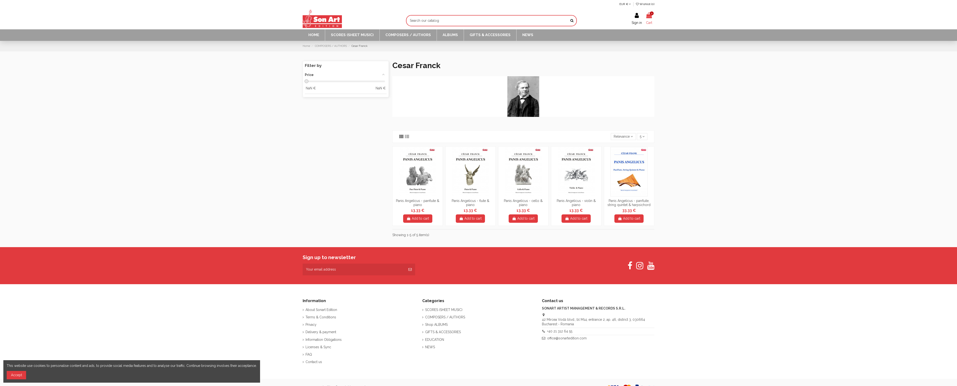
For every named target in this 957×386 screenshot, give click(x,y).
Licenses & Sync (318, 347)
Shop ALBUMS (436, 324)
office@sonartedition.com (567, 338)
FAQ (309, 354)
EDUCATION (434, 340)
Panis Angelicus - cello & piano (523, 203)
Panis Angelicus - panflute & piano (417, 203)
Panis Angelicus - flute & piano (470, 203)
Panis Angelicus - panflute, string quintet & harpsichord (629, 203)
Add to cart (417, 218)
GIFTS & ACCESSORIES (443, 332)
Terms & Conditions (321, 317)
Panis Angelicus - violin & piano (576, 203)
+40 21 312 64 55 (559, 331)
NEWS (430, 347)
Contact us (314, 362)
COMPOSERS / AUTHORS (445, 317)
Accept (16, 375)
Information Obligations (324, 340)
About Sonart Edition (321, 310)
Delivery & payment (321, 332)
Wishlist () (645, 4)
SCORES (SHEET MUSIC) (443, 310)
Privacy (311, 324)
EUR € (625, 4)
